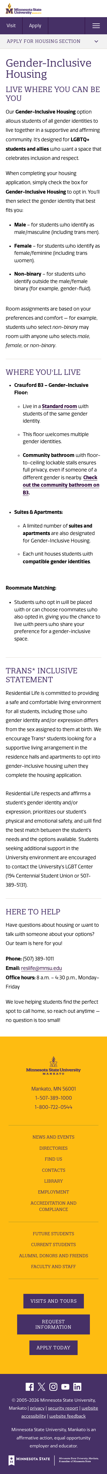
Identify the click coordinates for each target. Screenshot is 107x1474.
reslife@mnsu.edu (41, 968)
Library (53, 1181)
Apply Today (53, 1347)
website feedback (67, 1416)
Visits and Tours (54, 1301)
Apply (35, 25)
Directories (53, 1148)
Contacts (53, 1170)
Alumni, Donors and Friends (53, 1255)
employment (53, 1192)
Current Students (53, 1244)
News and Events (53, 1137)
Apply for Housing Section (52, 41)
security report (63, 1408)
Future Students (53, 1233)
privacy (37, 1408)
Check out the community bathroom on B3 (61, 485)
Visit (11, 25)
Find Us (53, 1159)
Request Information (53, 1324)
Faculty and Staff (53, 1266)
